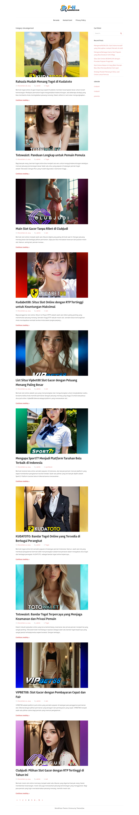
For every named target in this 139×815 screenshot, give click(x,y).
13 (39, 800)
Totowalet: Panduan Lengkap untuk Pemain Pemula (50, 155)
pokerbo (97, 96)
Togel (47, 86)
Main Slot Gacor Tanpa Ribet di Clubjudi (42, 229)
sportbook (48, 467)
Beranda (56, 20)
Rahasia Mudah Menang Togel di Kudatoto (44, 82)
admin (38, 86)
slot (47, 233)
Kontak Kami (67, 20)
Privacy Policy (81, 20)
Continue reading (22, 100)
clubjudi (97, 86)
